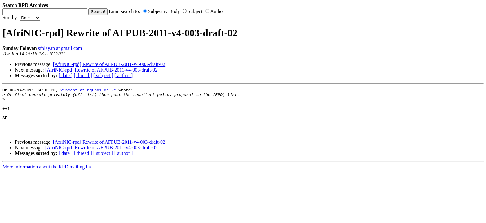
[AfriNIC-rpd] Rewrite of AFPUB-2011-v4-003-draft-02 (109, 64)
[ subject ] (103, 75)
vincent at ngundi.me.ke (88, 91)
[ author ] (123, 75)
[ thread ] (83, 75)
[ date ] (66, 75)
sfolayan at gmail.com (60, 48)
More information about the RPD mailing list (47, 175)
